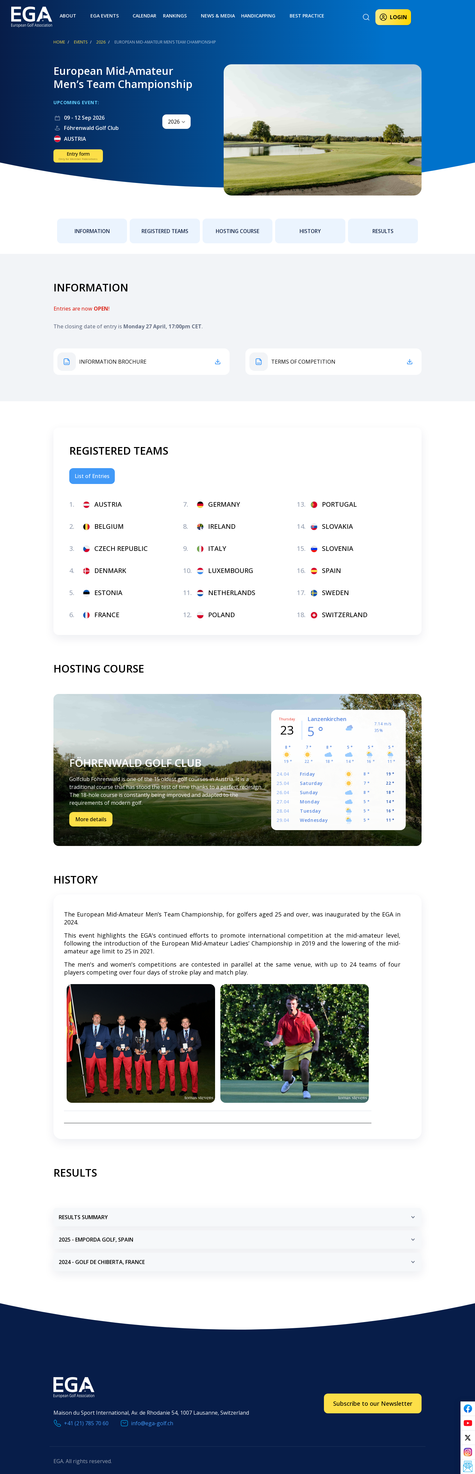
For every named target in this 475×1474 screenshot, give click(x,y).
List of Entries (92, 469)
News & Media (187, 16)
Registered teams (165, 227)
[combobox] (176, 121)
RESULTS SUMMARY (238, 1213)
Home (59, 42)
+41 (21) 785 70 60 (86, 1416)
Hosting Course (237, 227)
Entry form (78, 156)
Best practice (266, 16)
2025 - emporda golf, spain (238, 1235)
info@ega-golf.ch (152, 1416)
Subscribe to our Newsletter (372, 1396)
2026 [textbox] (174, 121)
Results (383, 227)
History (310, 227)
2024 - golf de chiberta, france (238, 1257)
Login (393, 17)
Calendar (125, 16)
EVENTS (80, 42)
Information (92, 227)
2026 (101, 42)
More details (91, 816)
